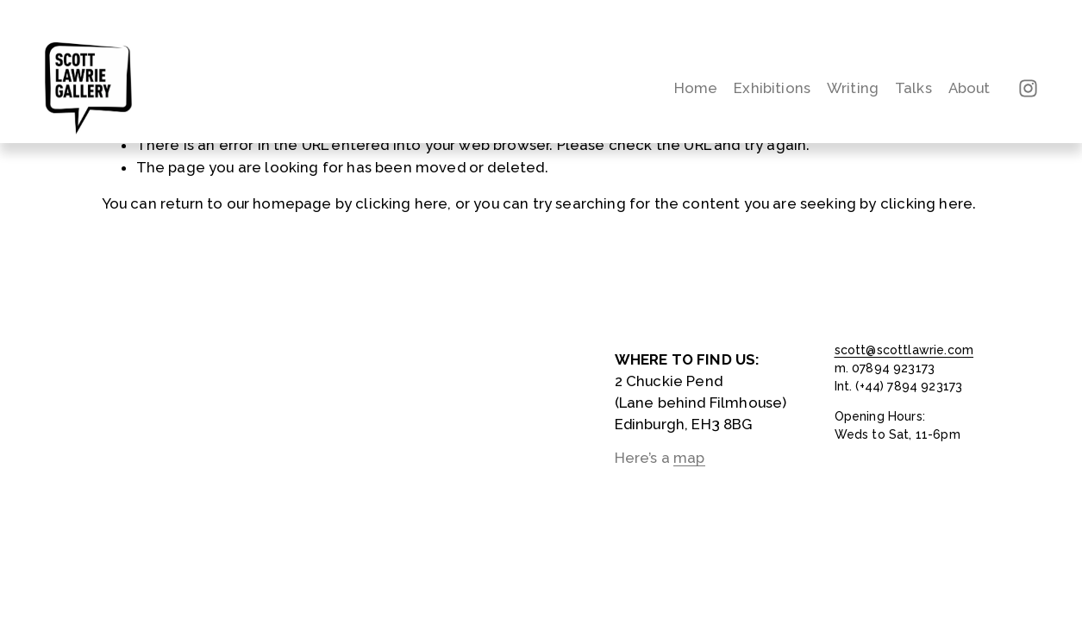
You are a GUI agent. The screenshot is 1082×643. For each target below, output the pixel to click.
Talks (913, 88)
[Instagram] (1028, 88)
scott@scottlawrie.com (904, 350)
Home (696, 88)
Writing (853, 88)
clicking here (401, 203)
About (969, 88)
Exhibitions (772, 88)
